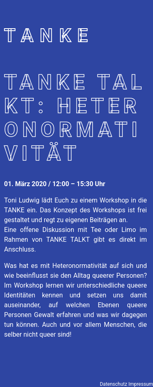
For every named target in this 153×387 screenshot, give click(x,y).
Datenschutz (113, 384)
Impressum (141, 384)
